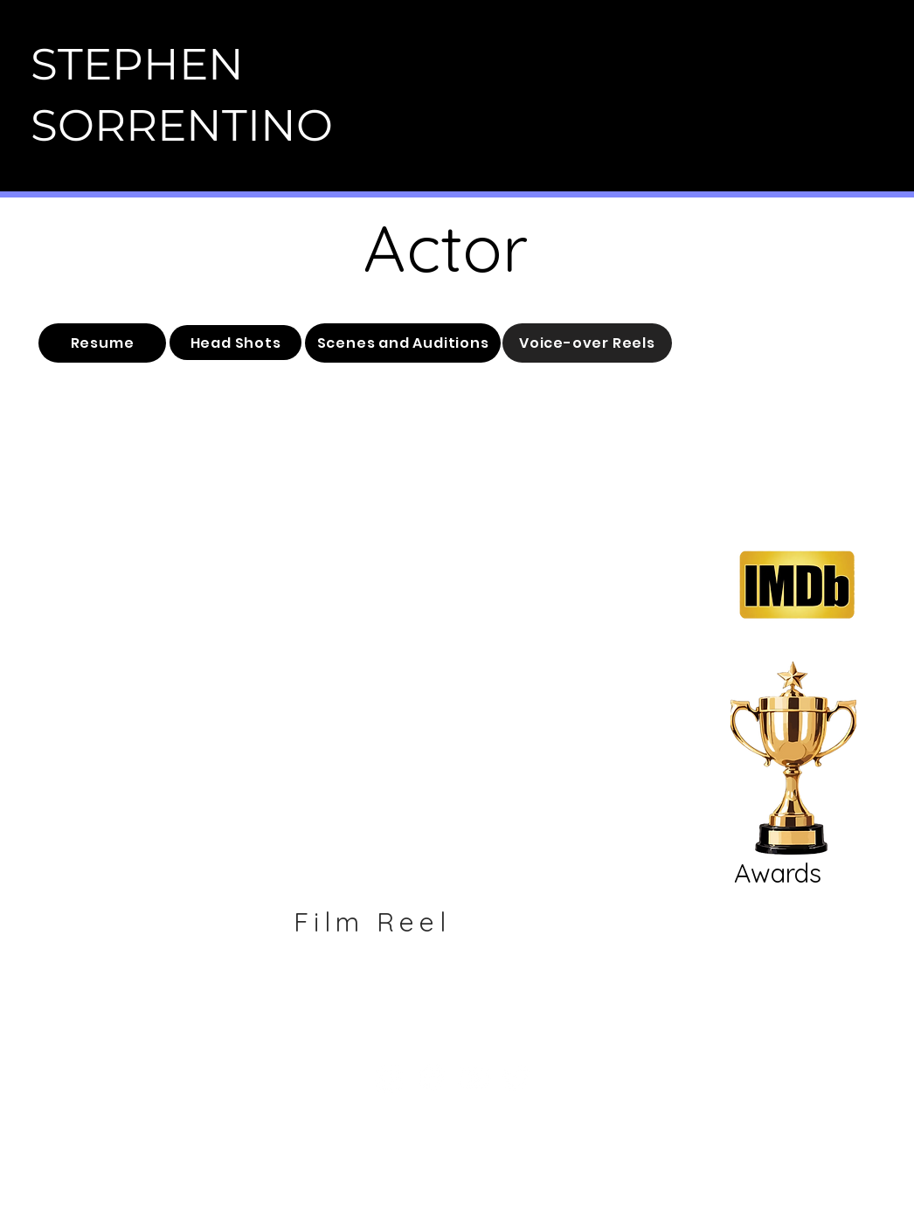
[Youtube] (474, 1078)
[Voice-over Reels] (587, 343)
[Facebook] (431, 1078)
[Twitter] (517, 1078)
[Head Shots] (235, 342)
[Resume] (102, 343)
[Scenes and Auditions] (403, 343)
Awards (777, 873)
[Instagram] (388, 1078)
